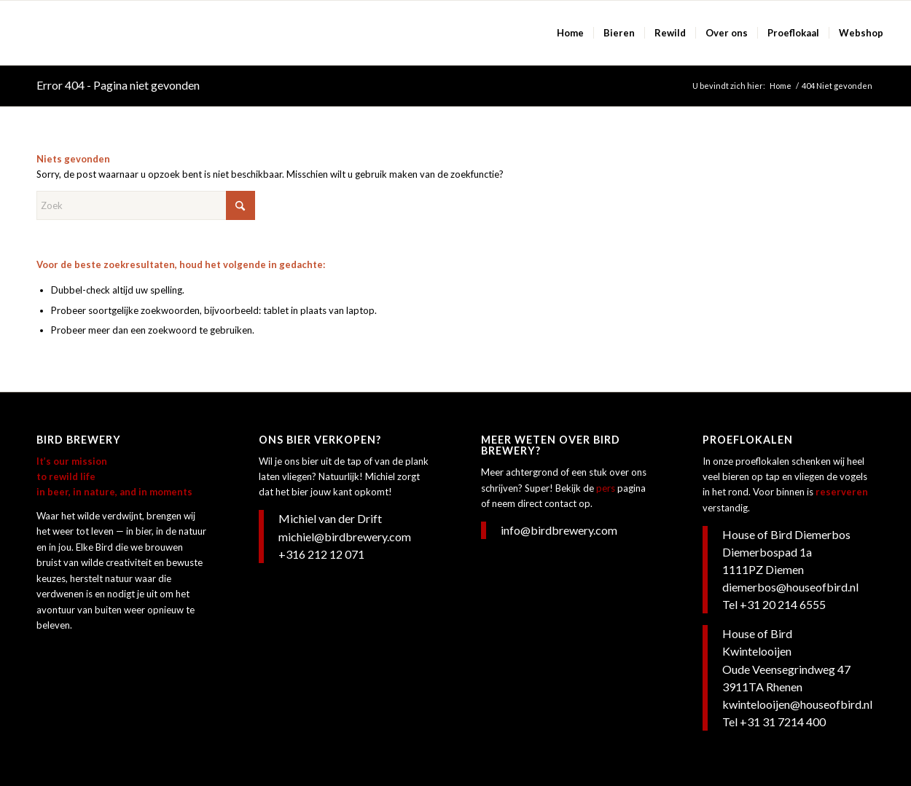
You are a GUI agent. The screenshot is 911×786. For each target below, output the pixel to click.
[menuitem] (570, 33)
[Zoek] (145, 205)
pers (605, 488)
